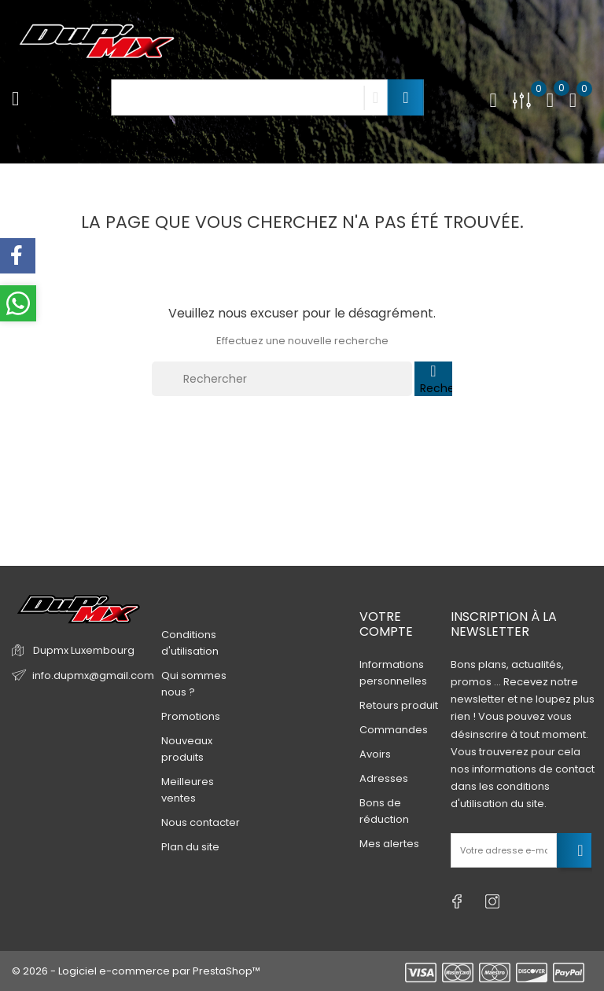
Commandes (393, 729)
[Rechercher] (282, 379)
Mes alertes (389, 843)
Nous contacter (200, 822)
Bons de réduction (384, 811)
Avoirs (375, 754)
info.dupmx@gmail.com (93, 675)
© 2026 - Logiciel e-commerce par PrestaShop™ (136, 970)
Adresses (383, 778)
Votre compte (386, 623)
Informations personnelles (393, 672)
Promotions (190, 716)
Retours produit (398, 705)
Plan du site (190, 846)
